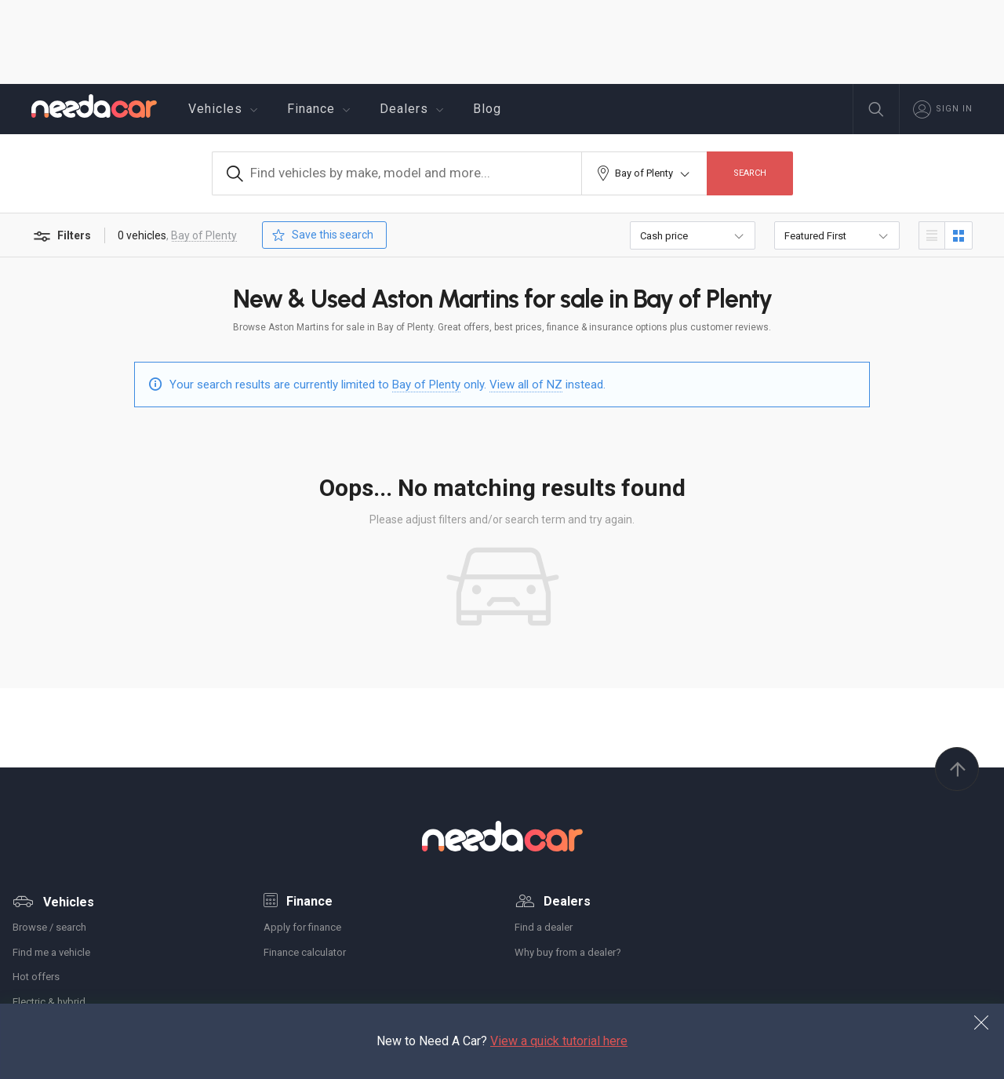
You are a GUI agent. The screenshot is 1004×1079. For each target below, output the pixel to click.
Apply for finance (302, 927)
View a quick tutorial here (559, 1040)
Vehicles (225, 109)
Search (749, 173)
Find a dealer (544, 927)
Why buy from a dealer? (568, 952)
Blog (487, 108)
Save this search (321, 235)
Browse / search (49, 927)
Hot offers (36, 976)
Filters (61, 236)
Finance (321, 109)
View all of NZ (525, 384)
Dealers (414, 109)
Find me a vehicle (51, 952)
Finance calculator (305, 952)
